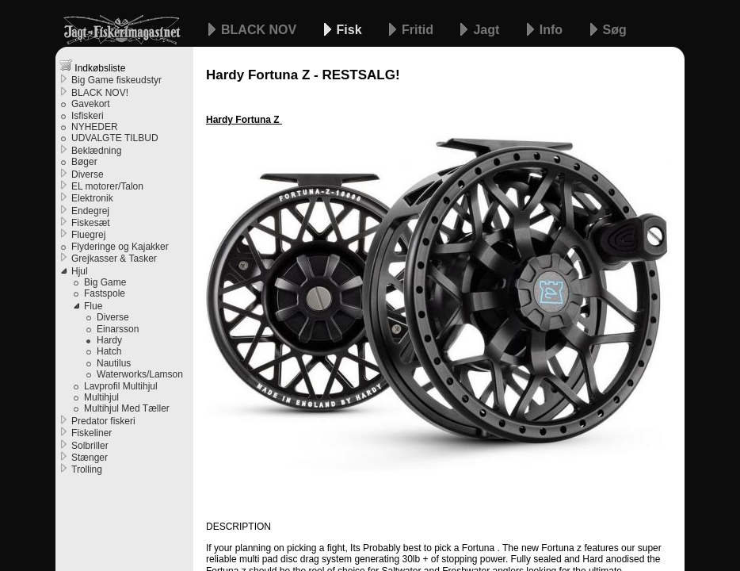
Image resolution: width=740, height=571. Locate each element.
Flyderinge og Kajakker (120, 246)
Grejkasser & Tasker (114, 258)
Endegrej (90, 211)
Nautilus (114, 363)
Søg (615, 29)
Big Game (105, 282)
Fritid (419, 29)
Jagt (487, 29)
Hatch (109, 351)
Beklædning (96, 150)
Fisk (351, 29)
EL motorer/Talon (107, 186)
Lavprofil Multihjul (121, 386)
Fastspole (104, 293)
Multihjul (101, 397)
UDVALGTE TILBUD (114, 138)
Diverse (87, 174)
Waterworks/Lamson (140, 374)
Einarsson (118, 329)
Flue (93, 306)
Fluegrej (88, 234)
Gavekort (90, 103)
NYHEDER (94, 126)
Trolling (86, 469)
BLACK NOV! (99, 92)
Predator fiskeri (103, 421)
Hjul (79, 271)
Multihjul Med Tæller (127, 408)
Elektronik (92, 198)
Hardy (109, 340)
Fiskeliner (91, 433)
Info (553, 29)
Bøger (84, 161)
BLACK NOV (260, 29)
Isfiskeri (87, 115)
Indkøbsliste (92, 66)
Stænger (89, 457)
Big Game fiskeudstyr (116, 80)
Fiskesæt (90, 222)
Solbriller (90, 445)
